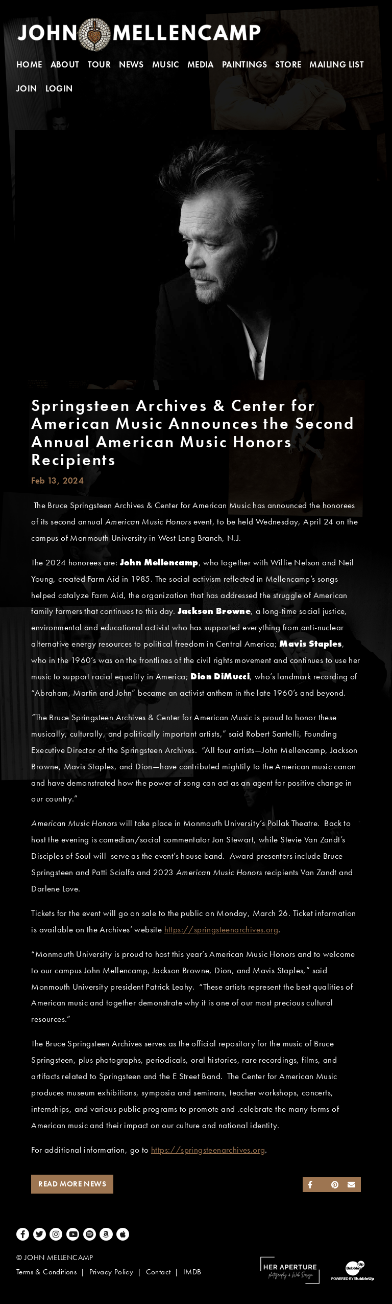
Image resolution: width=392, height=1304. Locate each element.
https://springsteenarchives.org (221, 929)
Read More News (72, 1184)
